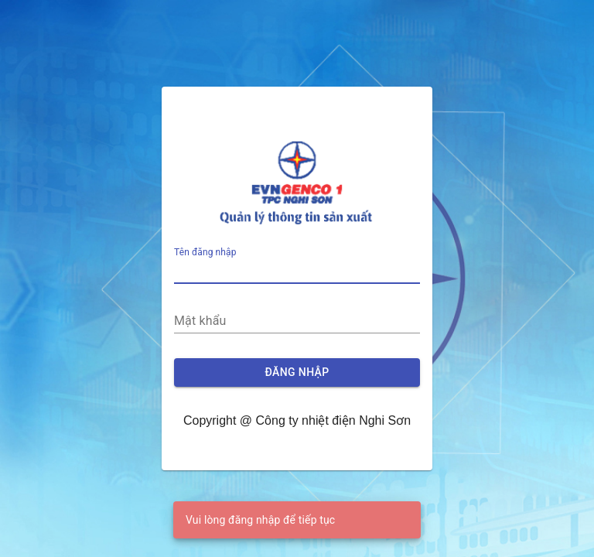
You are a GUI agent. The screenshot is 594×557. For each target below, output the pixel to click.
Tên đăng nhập (205, 253)
